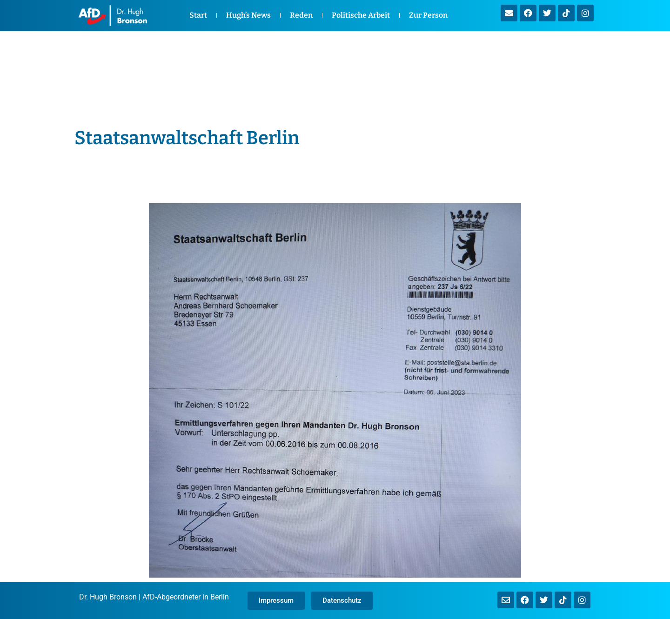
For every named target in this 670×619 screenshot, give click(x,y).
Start (198, 15)
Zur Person (428, 15)
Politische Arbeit (361, 15)
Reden (301, 15)
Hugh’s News (248, 15)
